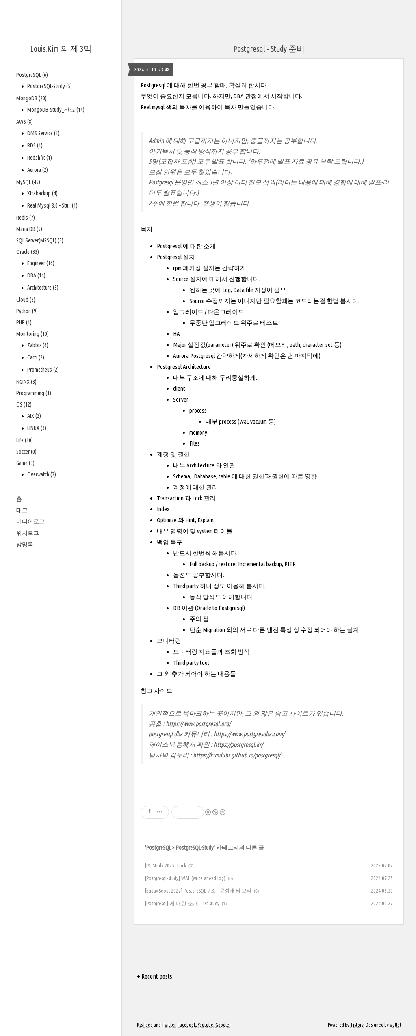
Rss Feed (145, 1024)
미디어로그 (30, 521)
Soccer (26, 451)
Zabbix (37, 345)
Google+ (223, 1024)
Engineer (40, 263)
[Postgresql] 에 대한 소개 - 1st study (182, 903)
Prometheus (42, 369)
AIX (33, 416)
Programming (33, 393)
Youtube (205, 1024)
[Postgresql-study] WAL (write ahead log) (185, 878)
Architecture (42, 287)
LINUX (36, 428)
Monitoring (32, 334)
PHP (24, 322)
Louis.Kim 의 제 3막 (61, 48)
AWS (24, 122)
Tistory (357, 1024)
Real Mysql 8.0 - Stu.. (52, 205)
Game (25, 463)
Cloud (25, 299)
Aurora (37, 170)
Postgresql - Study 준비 (269, 48)
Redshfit (39, 157)
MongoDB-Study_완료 (55, 109)
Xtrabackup (42, 193)
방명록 (24, 544)
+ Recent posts (154, 976)
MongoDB (31, 98)
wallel (395, 1024)
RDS (34, 145)
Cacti (35, 357)
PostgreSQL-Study (49, 86)
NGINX (26, 381)
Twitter (169, 1024)
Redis (25, 217)
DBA (36, 275)
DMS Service (43, 133)
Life (24, 440)
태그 (22, 510)
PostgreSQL (32, 74)
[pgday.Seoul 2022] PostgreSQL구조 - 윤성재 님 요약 (198, 890)
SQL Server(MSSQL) (39, 240)
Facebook (187, 1024)
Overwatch (41, 474)
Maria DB (29, 229)
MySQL (28, 182)
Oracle (27, 252)
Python (27, 311)
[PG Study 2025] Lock (165, 865)
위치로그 (27, 533)
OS (24, 404)
